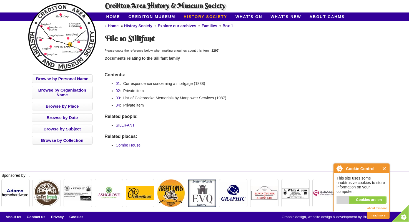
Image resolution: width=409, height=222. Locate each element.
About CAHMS (327, 16)
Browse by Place (62, 106)
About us (13, 217)
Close (384, 168)
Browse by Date (62, 117)
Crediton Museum (152, 16)
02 (118, 91)
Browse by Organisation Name (62, 92)
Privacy (57, 217)
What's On (248, 16)
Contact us (36, 217)
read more (378, 215)
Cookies (76, 217)
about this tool (377, 208)
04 (118, 105)
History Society (205, 16)
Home (113, 16)
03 (118, 98)
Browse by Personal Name (62, 78)
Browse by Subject (62, 129)
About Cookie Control (339, 168)
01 (118, 83)
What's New (286, 16)
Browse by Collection (62, 140)
